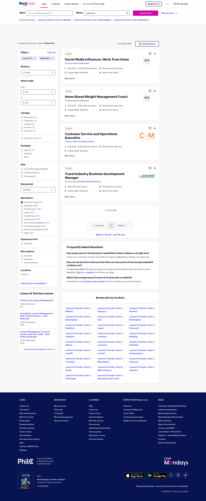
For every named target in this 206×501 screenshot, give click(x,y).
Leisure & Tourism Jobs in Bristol (78, 343)
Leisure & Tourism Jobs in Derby (78, 369)
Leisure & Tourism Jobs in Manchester (110, 360)
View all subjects (96, 417)
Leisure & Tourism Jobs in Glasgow (110, 310)
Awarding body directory (99, 428)
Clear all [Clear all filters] (51, 52)
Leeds (25, 274)
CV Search (58, 413)
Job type (25, 113)
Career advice (25, 431)
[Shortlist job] (150, 53)
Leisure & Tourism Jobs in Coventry (78, 360)
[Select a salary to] (38, 102)
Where (79, 12)
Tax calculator (25, 435)
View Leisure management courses (40, 349)
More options (27, 251)
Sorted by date (125, 43)
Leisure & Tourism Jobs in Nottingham (141, 318)
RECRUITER (60, 399)
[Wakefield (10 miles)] (47, 58)
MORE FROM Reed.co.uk (135, 399)
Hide (23, 164)
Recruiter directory (27, 413)
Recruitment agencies (63, 417)
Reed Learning (164, 420)
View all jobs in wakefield (34, 283)
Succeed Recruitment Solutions (87, 181)
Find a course (94, 413)
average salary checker (94, 281)
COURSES (94, 399)
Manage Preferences (145, 486)
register (90, 272)
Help (21, 443)
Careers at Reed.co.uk (132, 409)
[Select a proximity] (38, 72)
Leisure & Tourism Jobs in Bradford (131, 20)
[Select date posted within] (38, 189)
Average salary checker (29, 439)
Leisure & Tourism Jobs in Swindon (141, 369)
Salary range (27, 80)
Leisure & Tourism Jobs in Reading (141, 335)
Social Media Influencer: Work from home (97, 59)
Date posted (27, 184)
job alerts (80, 269)
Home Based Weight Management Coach (96, 97)
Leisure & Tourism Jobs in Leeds (110, 327)
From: (23, 87)
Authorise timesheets (167, 409)
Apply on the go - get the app (110, 234)
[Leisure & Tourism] (29, 58)
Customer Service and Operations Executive (91, 136)
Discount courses (96, 420)
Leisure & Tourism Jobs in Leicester (110, 335)
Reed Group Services (167, 413)
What (22, 12)
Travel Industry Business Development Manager (94, 176)
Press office (128, 413)
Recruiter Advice (61, 420)
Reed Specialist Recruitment (170, 417)
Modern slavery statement (134, 420)
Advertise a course (97, 435)
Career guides (95, 431)
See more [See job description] (71, 78)
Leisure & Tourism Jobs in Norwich (141, 310)
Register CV (154, 3)
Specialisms (27, 198)
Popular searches (27, 428)
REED (161, 399)
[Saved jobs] (181, 4)
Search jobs (145, 13)
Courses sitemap (96, 439)
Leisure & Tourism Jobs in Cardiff (78, 352)
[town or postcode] (107, 13)
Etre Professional (81, 63)
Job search (24, 409)
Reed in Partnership (167, 424)
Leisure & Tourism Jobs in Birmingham (92, 20)
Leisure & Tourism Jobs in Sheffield (141, 343)
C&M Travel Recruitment (83, 141)
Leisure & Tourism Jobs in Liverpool (110, 343)
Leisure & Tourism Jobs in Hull (110, 318)
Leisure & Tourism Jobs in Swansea (141, 360)
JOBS (22, 399)
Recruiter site (60, 406)
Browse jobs (169, 13)
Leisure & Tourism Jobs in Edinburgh (78, 377)
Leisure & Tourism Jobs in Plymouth (141, 327)
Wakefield (49, 43)
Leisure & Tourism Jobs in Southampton (141, 352)
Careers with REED (166, 428)
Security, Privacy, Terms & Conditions (172, 486)
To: (22, 98)
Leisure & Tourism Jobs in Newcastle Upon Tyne (110, 377)
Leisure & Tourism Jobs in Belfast (54, 20)
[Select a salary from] (38, 92)
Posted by (26, 145)
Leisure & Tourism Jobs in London (110, 352)
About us (127, 406)
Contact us (24, 406)
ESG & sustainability (167, 443)
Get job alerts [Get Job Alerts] (147, 43)
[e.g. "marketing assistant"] (49, 13)
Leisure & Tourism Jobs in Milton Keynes (110, 369)
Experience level (29, 239)
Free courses (94, 424)
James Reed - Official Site (169, 431)
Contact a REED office (29, 446)
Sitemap (23, 450)
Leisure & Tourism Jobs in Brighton (78, 335)
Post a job (58, 409)
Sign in (80, 272)
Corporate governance (133, 417)
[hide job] (155, 53)
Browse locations (26, 424)
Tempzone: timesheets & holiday (172, 406)
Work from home (26, 417)
